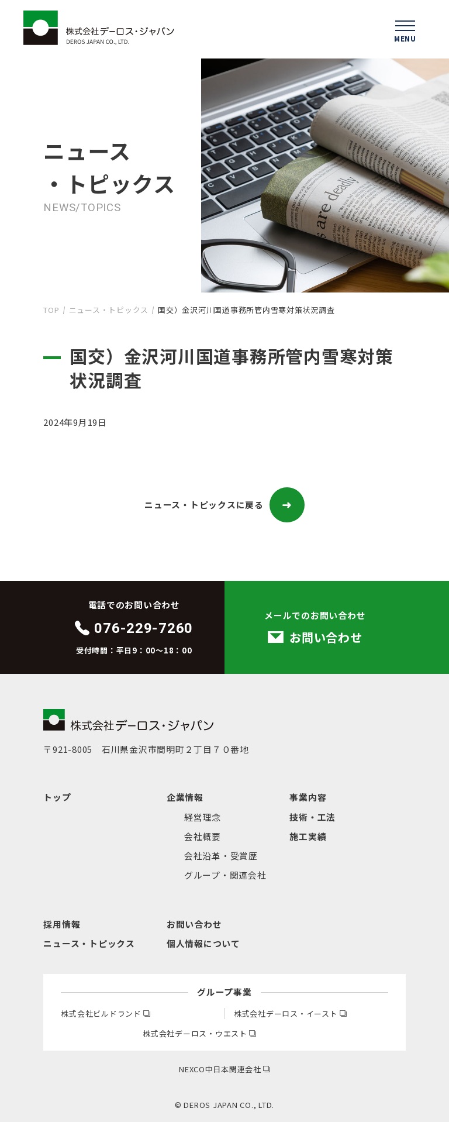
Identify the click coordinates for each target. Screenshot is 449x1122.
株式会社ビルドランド (105, 1013)
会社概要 (202, 836)
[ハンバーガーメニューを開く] (405, 29)
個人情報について (203, 943)
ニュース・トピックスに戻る (224, 504)
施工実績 (307, 836)
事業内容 (307, 797)
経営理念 (202, 817)
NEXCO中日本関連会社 (224, 1069)
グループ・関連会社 (225, 875)
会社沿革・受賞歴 (221, 855)
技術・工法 (312, 817)
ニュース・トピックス (108, 309)
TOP (51, 309)
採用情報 (61, 924)
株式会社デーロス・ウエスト (199, 1033)
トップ (57, 797)
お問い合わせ (194, 924)
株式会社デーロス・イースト (290, 1013)
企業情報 (185, 797)
